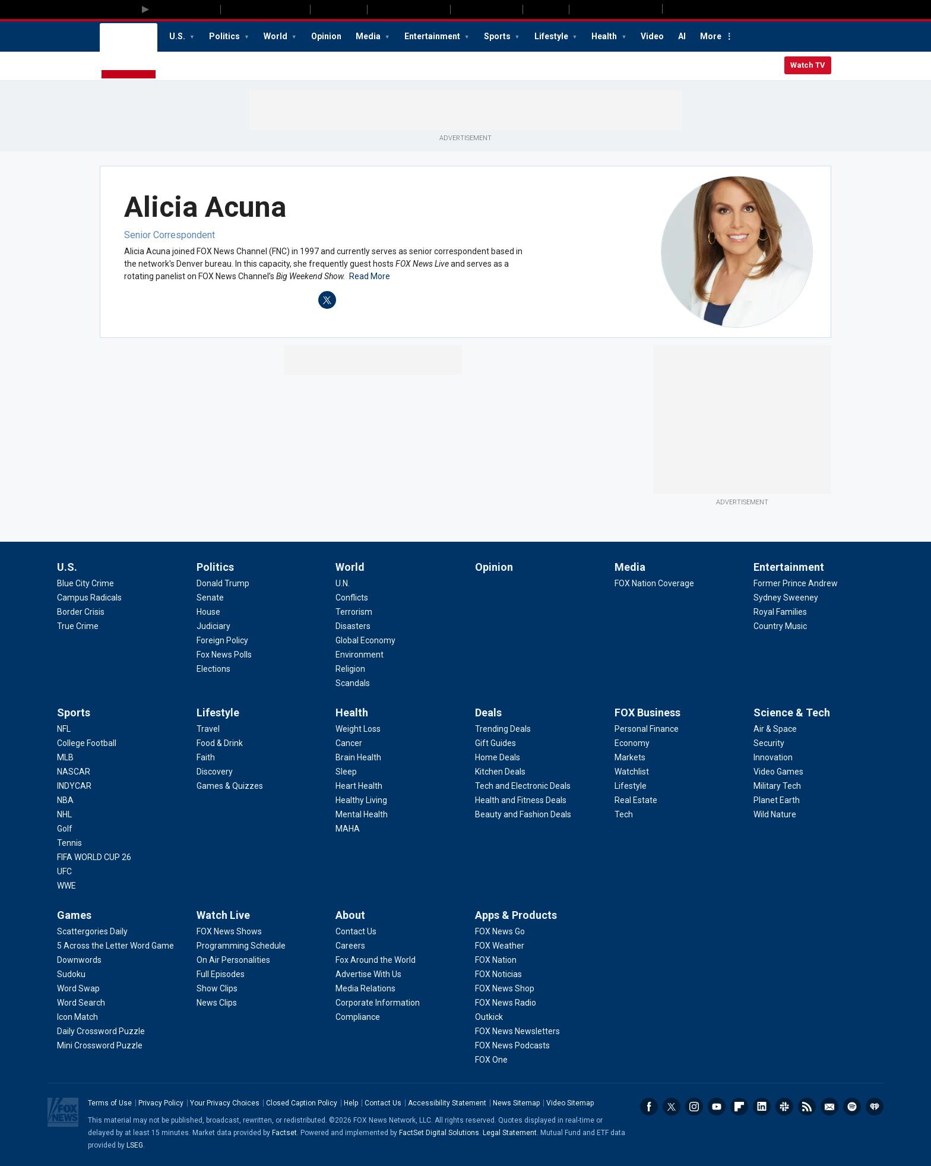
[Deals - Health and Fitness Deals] (520, 800)
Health (605, 36)
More (710, 36)
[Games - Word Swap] (78, 988)
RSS (807, 1107)
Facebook (649, 1107)
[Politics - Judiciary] (213, 626)
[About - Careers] (350, 945)
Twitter (671, 1107)
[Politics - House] (208, 612)
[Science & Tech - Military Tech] (777, 786)
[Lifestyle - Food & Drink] (220, 743)
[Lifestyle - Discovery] (215, 771)
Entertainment (433, 36)
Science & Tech (791, 712)
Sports (498, 36)
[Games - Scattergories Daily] (92, 931)
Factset (284, 1133)
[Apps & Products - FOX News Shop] (504, 988)
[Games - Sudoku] (71, 974)
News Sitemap (516, 1103)
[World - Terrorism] (353, 612)
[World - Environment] (359, 654)
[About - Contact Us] (355, 931)
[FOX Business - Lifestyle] (631, 786)
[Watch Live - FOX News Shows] (229, 931)
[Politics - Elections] (213, 669)
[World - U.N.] (342, 583)
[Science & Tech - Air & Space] (775, 729)
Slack (784, 1107)
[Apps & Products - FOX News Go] (500, 931)
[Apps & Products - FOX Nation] (496, 960)
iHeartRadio (875, 1107)
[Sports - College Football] (86, 743)
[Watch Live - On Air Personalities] (233, 960)
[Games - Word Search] (81, 1002)
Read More (369, 276)
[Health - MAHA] (347, 828)
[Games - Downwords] (79, 960)
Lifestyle (552, 36)
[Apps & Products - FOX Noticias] (498, 974)
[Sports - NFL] (64, 729)
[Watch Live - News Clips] (217, 1002)
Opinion (326, 36)
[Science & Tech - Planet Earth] (776, 800)
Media (369, 36)
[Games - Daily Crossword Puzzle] (101, 1031)
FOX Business (647, 712)
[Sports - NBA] (65, 800)
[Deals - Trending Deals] (503, 729)
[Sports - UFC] (64, 871)
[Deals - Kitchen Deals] (500, 771)
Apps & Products (516, 915)
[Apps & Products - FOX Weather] (499, 945)
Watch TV (807, 65)
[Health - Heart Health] (358, 786)
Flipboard (739, 1107)
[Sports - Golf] (64, 828)
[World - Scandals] (352, 683)
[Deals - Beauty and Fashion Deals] (523, 814)
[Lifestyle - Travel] (208, 729)
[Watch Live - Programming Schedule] (241, 945)
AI (682, 36)
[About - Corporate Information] (377, 1002)
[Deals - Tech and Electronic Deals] (523, 786)
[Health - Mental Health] (361, 814)
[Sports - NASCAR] (73, 771)
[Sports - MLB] (65, 757)
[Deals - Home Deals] (497, 757)
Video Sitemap (570, 1103)
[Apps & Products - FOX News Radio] (505, 1002)
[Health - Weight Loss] (358, 729)
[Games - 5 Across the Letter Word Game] (115, 945)
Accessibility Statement (447, 1103)
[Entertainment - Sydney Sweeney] (785, 597)
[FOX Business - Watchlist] (632, 771)
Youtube (717, 1107)
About (350, 915)
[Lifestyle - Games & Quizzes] (230, 786)
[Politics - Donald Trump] (223, 583)
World (276, 36)
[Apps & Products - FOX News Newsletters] (517, 1031)
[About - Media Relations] (365, 988)
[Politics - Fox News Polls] (224, 654)
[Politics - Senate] (210, 597)
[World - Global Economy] (365, 640)
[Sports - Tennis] (69, 843)
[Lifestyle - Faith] (206, 757)
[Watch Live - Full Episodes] (221, 974)
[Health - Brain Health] (358, 757)
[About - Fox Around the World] (375, 960)
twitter (327, 300)
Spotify (852, 1107)
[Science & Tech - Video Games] (778, 771)
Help (351, 1103)
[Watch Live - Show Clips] (217, 988)
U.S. (178, 36)
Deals (488, 712)
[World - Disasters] (352, 626)
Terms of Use (110, 1103)
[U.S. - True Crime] (78, 626)
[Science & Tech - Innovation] (773, 757)
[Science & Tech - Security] (768, 743)
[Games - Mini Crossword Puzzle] (99, 1045)
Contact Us (383, 1103)
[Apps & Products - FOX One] (491, 1059)
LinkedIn (762, 1107)
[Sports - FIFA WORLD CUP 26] (94, 857)
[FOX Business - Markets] (630, 757)
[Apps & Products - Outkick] (489, 1017)
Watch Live (223, 915)
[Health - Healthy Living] (361, 800)
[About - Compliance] (357, 1017)
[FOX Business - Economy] (632, 743)
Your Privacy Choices (224, 1103)
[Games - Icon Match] (77, 1017)
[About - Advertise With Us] (368, 974)
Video (652, 36)
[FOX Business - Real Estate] (636, 800)
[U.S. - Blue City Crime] (85, 583)
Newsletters (829, 1107)
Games (74, 915)
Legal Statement (510, 1133)
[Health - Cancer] (348, 743)
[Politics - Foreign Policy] (222, 640)
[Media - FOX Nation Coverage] (654, 583)
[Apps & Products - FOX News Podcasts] (512, 1045)
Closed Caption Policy (301, 1103)
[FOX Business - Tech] (624, 814)
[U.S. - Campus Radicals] (89, 597)
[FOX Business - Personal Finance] (647, 729)
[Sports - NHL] (64, 814)
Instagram (694, 1107)
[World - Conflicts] (351, 597)
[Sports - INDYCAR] (74, 786)
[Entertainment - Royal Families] (780, 612)
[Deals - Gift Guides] (495, 743)
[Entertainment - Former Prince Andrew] (795, 583)
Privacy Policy (160, 1103)
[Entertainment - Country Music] (780, 626)
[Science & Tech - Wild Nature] (774, 814)
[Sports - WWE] (66, 885)
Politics (225, 36)
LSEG (134, 1145)
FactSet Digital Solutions (439, 1133)
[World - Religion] (350, 669)
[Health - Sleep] (346, 771)
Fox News (128, 51)
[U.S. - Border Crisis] (80, 612)
